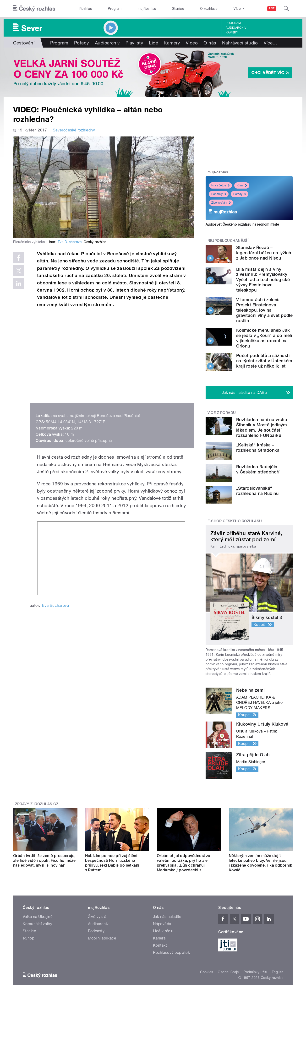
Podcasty (96, 931)
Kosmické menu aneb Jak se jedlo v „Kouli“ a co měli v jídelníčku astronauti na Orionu (264, 338)
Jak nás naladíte (167, 916)
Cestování (23, 42)
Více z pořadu (222, 413)
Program (114, 9)
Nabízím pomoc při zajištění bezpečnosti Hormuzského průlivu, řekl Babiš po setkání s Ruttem (112, 862)
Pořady (81, 42)
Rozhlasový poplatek (171, 952)
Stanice (178, 9)
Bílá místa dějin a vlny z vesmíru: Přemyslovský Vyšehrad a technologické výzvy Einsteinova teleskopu (263, 280)
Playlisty (134, 42)
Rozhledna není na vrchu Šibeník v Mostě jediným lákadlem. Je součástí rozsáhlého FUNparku (261, 427)
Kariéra (159, 938)
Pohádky (218, 194)
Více (270, 42)
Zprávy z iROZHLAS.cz (37, 804)
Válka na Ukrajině (38, 916)
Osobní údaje (228, 972)
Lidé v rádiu (163, 931)
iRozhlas (85, 9)
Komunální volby (37, 924)
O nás (209, 42)
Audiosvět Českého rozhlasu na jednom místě (242, 224)
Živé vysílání (221, 202)
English (277, 972)
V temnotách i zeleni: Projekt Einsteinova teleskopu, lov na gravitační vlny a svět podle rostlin (264, 310)
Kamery (232, 32)
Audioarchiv (236, 27)
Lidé (153, 42)
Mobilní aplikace (102, 938)
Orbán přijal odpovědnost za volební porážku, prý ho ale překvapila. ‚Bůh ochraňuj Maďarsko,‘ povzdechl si (183, 862)
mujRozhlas (147, 9)
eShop (28, 938)
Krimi (242, 185)
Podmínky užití (255, 972)
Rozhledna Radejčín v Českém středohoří (257, 469)
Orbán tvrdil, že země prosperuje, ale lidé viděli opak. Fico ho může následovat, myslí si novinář (44, 860)
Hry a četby (220, 185)
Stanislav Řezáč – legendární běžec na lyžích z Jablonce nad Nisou (263, 253)
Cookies (206, 972)
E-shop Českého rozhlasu (235, 521)
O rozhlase (209, 9)
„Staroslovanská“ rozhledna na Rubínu (257, 491)
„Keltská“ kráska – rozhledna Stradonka (257, 447)
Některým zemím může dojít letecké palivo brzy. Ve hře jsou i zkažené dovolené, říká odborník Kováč (260, 862)
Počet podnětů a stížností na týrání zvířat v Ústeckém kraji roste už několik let (264, 361)
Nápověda (162, 924)
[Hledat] (286, 8)
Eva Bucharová (70, 242)
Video (192, 42)
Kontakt (160, 945)
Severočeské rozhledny (74, 130)
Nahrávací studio (240, 42)
